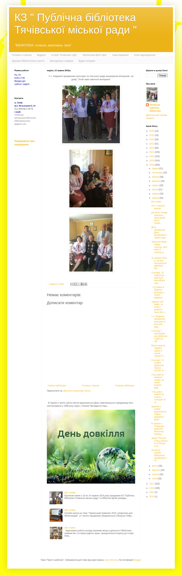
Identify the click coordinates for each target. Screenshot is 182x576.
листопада (157, 172)
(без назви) (70, 492)
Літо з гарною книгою (158, 207)
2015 (152, 492)
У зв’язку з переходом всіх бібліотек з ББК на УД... (159, 336)
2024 (152, 139)
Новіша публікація (57, 385)
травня (155, 198)
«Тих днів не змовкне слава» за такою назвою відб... (157, 381)
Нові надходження (145, 55)
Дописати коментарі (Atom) (76, 391)
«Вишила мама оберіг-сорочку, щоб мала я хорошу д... (159, 247)
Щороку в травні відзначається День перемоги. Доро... (159, 413)
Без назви (156, 201)
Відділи (41, 55)
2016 (152, 488)
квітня (155, 466)
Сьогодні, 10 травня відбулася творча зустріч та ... (158, 365)
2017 (152, 483)
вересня (156, 181)
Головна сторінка (22, 55)
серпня (155, 185)
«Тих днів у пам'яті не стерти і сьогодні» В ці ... (158, 397)
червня (155, 193)
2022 (152, 148)
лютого (155, 474)
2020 (152, 156)
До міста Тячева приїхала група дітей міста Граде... (159, 217)
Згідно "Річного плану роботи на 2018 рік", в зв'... (159, 442)
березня (156, 470)
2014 (152, 496)
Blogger (137, 560)
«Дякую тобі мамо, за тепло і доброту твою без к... (158, 307)
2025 (152, 135)
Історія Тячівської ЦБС (64, 55)
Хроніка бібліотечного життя (28, 60)
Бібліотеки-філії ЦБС (95, 55)
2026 (152, 131)
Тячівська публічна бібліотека (155, 108)
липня (155, 189)
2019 (152, 160)
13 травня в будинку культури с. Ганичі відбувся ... (158, 292)
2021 (152, 152)
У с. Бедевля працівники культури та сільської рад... (158, 321)
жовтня (156, 177)
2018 (152, 165)
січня (154, 478)
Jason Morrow (111, 560)
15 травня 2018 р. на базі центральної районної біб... (159, 263)
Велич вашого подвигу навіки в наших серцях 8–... (158, 350)
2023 (152, 144)
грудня (155, 168)
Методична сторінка (61, 60)
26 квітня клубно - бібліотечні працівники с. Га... (159, 455)
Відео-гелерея (87, 60)
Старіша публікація (124, 385)
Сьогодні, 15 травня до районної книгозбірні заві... (158, 277)
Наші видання (120, 55)
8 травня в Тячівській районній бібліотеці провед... (157, 428)
